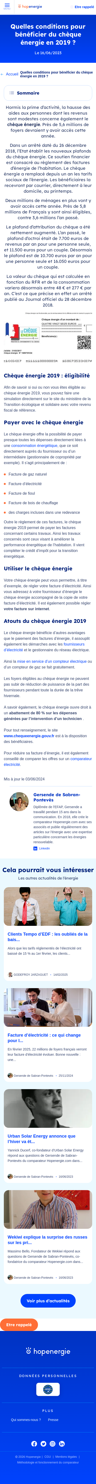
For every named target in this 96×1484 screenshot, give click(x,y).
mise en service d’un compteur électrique (52, 661)
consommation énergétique (34, 446)
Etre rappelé (84, 7)
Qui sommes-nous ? (26, 1420)
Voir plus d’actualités (48, 1300)
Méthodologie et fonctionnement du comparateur (48, 1462)
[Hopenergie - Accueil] (30, 8)
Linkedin (44, 848)
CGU (47, 1456)
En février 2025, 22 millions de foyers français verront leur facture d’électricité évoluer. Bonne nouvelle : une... (47, 1054)
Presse (53, 1420)
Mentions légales (66, 1456)
